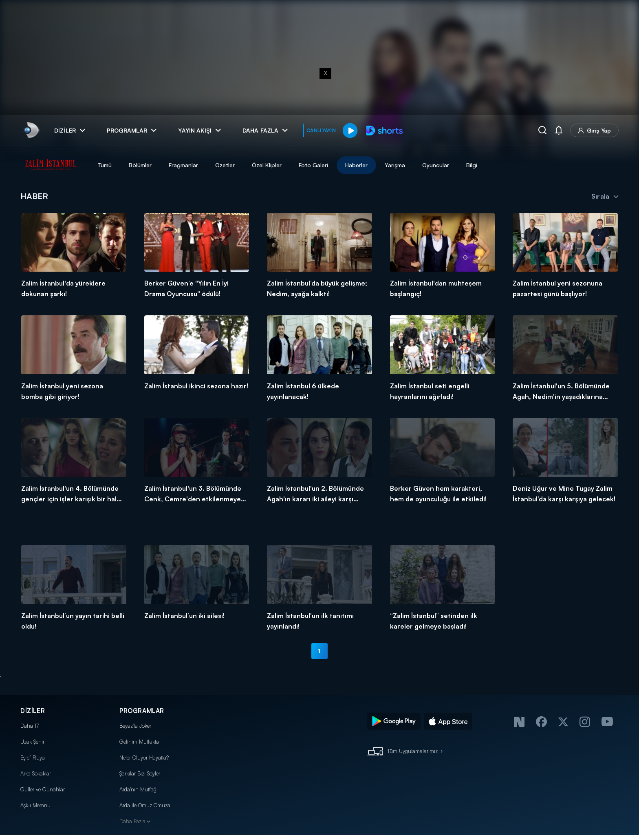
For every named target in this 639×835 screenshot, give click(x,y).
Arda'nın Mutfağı (138, 789)
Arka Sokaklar (35, 773)
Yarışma (395, 165)
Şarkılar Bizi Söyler (139, 773)
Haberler (356, 165)
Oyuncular (435, 165)
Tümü (104, 165)
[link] (30, 130)
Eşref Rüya (32, 757)
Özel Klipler (267, 165)
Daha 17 (29, 725)
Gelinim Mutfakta (139, 741)
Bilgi (471, 165)
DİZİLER (32, 711)
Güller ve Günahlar (42, 789)
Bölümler (140, 165)
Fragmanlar (183, 165)
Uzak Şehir (32, 741)
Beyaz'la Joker (135, 725)
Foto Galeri (313, 165)
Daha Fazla (132, 821)
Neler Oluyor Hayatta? (144, 757)
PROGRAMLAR (141, 711)
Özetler (225, 165)
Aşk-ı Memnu (35, 805)
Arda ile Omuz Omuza (144, 805)
